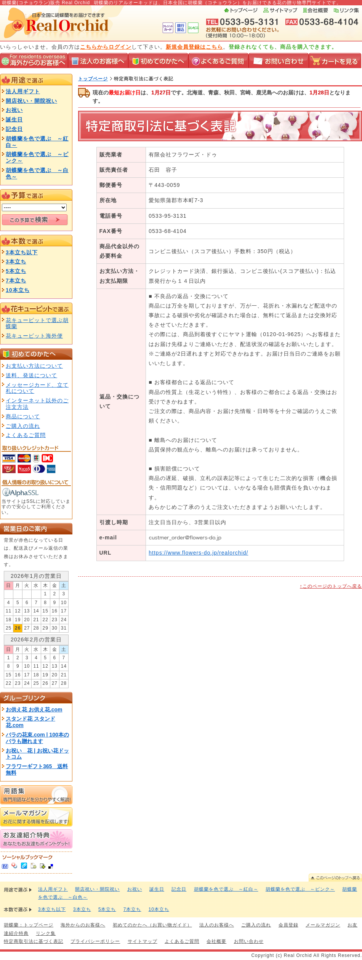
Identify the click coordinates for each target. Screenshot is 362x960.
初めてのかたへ (158, 60)
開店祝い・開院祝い (31, 101)
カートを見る (335, 60)
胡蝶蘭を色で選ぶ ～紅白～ (226, 889)
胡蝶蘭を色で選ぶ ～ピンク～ (300, 889)
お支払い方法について (34, 366)
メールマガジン (323, 925)
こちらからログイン (105, 47)
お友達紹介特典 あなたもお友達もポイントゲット (36, 838)
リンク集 (346, 10)
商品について (23, 416)
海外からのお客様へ (34, 60)
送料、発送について (31, 375)
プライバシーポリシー (95, 941)
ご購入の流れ (23, 426)
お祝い (14, 110)
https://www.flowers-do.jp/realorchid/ (198, 553)
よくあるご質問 (218, 60)
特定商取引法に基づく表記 (33, 941)
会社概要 (315, 10)
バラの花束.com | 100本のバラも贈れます (37, 738)
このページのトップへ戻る (335, 878)
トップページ (241, 10)
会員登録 (288, 925)
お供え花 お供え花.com (34, 709)
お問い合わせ (278, 60)
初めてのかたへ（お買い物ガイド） (152, 925)
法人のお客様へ (98, 60)
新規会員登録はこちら (194, 47)
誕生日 (14, 119)
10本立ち (18, 290)
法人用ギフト (23, 91)
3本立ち (16, 261)
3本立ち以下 (22, 252)
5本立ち (16, 271)
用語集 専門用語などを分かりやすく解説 (36, 794)
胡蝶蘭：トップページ (28, 925)
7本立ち (16, 280)
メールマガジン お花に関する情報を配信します (36, 816)
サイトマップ (280, 10)
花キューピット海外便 (34, 336)
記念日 (14, 129)
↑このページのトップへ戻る (331, 586)
